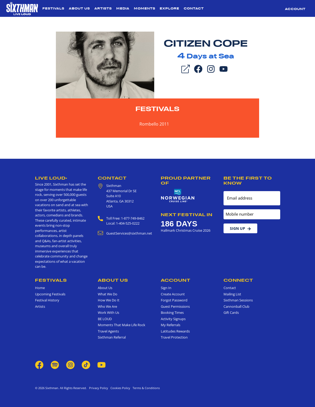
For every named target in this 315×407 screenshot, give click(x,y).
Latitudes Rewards (175, 331)
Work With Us (108, 312)
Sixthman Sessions (238, 300)
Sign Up (240, 228)
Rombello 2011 (154, 124)
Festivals (53, 8)
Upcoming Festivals (50, 294)
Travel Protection (174, 337)
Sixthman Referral (112, 337)
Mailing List (232, 294)
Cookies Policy (119, 388)
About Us (79, 8)
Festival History (47, 300)
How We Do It (108, 300)
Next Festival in (186, 214)
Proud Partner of (186, 180)
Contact (194, 8)
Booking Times (172, 312)
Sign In (166, 287)
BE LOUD (105, 318)
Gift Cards (231, 312)
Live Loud (51, 178)
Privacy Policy (98, 388)
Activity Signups (173, 318)
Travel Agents (108, 331)
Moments (144, 8)
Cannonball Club (236, 306)
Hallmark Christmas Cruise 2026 (185, 230)
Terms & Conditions (145, 388)
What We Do (107, 294)
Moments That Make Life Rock (121, 324)
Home (40, 287)
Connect (238, 280)
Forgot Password (174, 300)
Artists (103, 8)
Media (122, 8)
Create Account (173, 294)
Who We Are (107, 306)
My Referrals (170, 324)
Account (295, 9)
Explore (169, 8)
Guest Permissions (175, 306)
